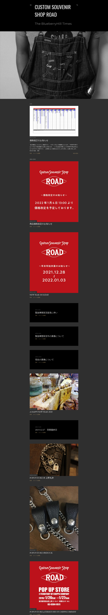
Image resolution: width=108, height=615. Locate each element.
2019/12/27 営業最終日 (46, 429)
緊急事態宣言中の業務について (49, 336)
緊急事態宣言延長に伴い (46, 312)
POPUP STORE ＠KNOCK (41, 552)
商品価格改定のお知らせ (41, 224)
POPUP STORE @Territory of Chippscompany (53, 611)
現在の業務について (44, 359)
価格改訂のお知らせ (39, 140)
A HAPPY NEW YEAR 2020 (41, 411)
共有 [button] (31, 153)
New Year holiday (39, 294)
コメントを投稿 (36, 153)
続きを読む (75, 153)
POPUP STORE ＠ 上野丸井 (42, 478)
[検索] (77, 4)
